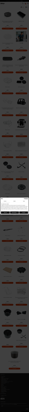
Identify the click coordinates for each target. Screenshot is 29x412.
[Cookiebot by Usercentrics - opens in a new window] (24, 198)
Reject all (5, 212)
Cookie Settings (14, 212)
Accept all (23, 212)
